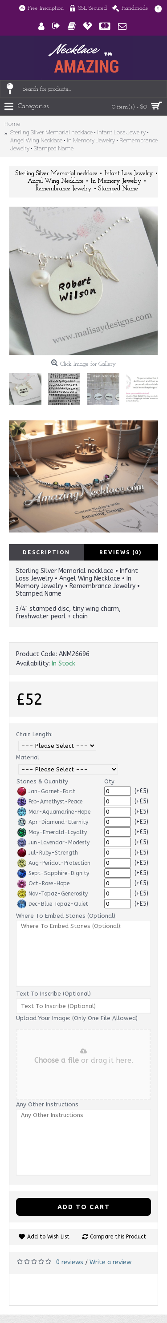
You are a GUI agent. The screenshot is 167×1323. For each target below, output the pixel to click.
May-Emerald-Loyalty (52, 832)
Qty (109, 781)
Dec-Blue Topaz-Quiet (52, 903)
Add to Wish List (48, 1237)
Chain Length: (34, 734)
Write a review (110, 1262)
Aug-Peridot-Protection (53, 863)
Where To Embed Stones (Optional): (66, 915)
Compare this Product (118, 1237)
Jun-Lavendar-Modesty (53, 842)
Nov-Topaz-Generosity (52, 893)
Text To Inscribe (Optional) (53, 993)
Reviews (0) (120, 552)
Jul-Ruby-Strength (47, 852)
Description (46, 552)
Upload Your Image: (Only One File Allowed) (77, 1018)
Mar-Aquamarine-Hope (53, 811)
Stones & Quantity (42, 781)
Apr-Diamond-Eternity (52, 822)
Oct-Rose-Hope (43, 883)
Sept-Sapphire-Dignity (53, 873)
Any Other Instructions (47, 1104)
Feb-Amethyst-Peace (49, 801)
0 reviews (69, 1262)
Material (27, 757)
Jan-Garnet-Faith (46, 791)
